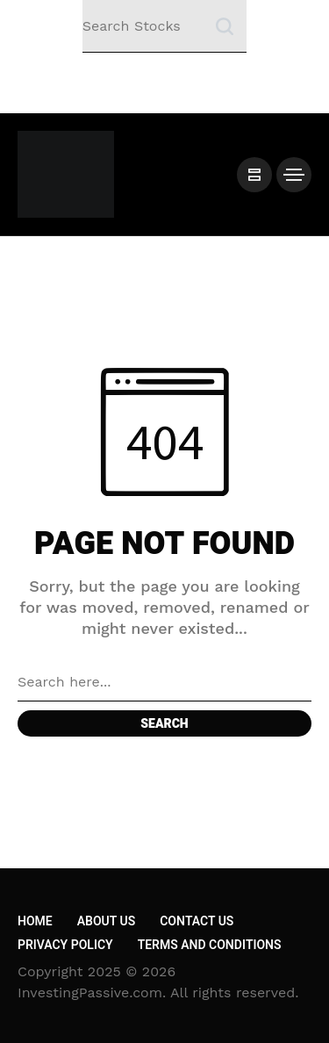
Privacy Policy (65, 945)
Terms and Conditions (210, 945)
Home (35, 921)
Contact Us (196, 921)
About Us (106, 921)
